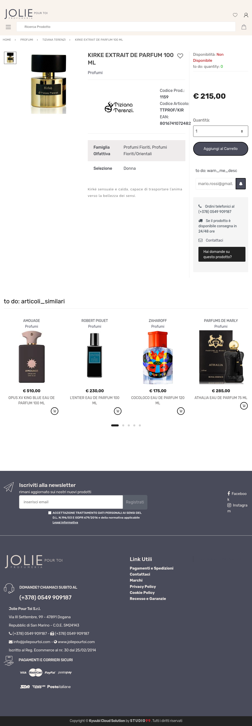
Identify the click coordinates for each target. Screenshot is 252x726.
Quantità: (201, 120)
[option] (48, 83)
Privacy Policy (143, 586)
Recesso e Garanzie (148, 598)
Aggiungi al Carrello (221, 148)
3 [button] (129, 425)
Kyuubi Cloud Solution (107, 721)
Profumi (95, 72)
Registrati (135, 502)
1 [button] (115, 425)
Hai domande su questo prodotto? (217, 254)
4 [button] (134, 425)
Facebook (236, 496)
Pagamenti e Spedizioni (152, 568)
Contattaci (210, 240)
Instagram (237, 508)
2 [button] (123, 425)
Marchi (136, 580)
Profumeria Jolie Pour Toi (219, 559)
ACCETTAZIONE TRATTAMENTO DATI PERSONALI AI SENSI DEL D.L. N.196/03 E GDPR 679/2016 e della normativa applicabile (97, 517)
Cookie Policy (142, 592)
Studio (140, 721)
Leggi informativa (65, 522)
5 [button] (140, 425)
